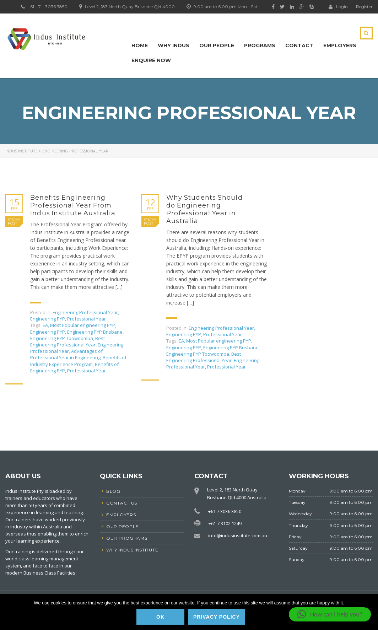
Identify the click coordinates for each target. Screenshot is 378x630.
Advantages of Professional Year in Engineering (66, 354)
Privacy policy (216, 617)
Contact (299, 45)
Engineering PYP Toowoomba (61, 338)
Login (338, 6)
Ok (160, 617)
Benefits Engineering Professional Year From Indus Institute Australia (72, 205)
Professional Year (86, 319)
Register (364, 7)
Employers (339, 45)
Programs (259, 45)
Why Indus (173, 45)
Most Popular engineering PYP (82, 325)
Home (139, 45)
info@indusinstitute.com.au (237, 535)
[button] (330, 614)
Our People (216, 45)
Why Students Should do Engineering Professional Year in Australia (204, 209)
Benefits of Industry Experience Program (78, 360)
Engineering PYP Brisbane (95, 332)
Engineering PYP (47, 319)
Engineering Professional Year (85, 312)
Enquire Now (151, 60)
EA (45, 325)
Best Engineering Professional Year (67, 341)
